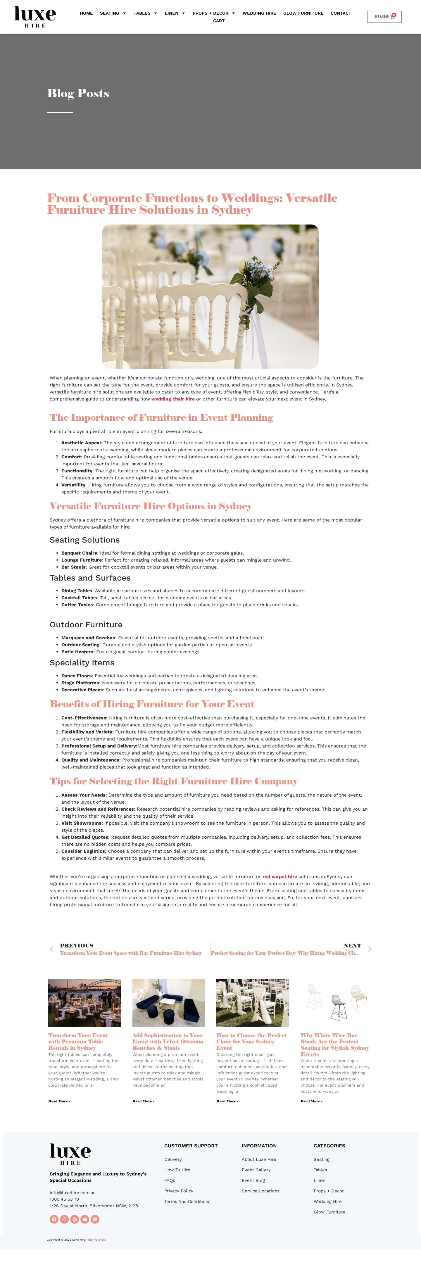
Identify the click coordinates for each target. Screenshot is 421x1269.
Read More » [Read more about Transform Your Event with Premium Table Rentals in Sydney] (59, 1101)
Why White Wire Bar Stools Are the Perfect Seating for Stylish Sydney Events (335, 1045)
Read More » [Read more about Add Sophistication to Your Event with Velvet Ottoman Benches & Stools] (143, 1101)
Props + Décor (214, 13)
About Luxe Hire (259, 1159)
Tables (146, 13)
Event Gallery (256, 1170)
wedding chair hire (173, 399)
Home (86, 13)
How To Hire (177, 1170)
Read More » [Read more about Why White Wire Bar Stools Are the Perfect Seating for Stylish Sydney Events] (311, 1101)
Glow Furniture (303, 13)
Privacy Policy (178, 1191)
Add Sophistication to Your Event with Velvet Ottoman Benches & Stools (167, 1041)
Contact (341, 13)
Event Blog (253, 1180)
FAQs (169, 1180)
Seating (113, 13)
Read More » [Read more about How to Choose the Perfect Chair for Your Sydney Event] (227, 1101)
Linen (175, 13)
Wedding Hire (259, 13)
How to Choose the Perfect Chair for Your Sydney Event (251, 1041)
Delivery (173, 1159)
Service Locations (260, 1191)
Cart (219, 20)
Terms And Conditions (187, 1201)
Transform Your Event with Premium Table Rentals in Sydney (78, 1041)
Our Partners (97, 1239)
